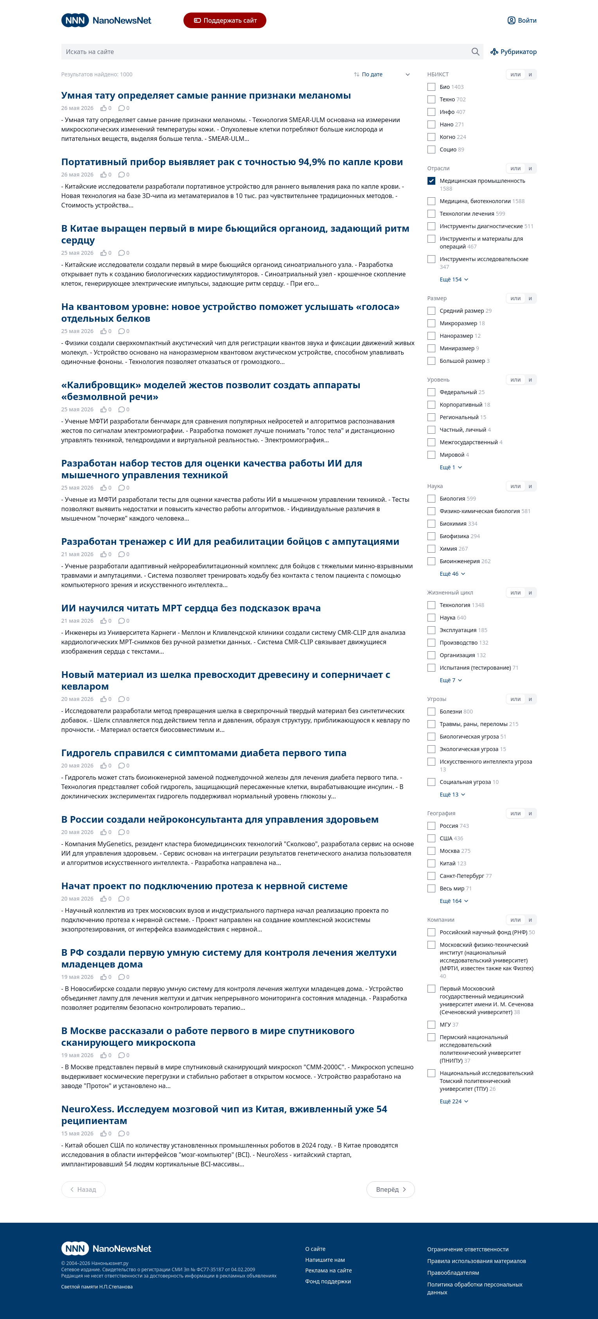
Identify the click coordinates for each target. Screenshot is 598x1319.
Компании (441, 919)
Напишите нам (325, 1259)
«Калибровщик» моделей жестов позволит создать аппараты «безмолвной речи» (211, 390)
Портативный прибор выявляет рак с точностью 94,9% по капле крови (232, 161)
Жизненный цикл (450, 592)
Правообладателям (453, 1272)
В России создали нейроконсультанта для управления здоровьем (220, 819)
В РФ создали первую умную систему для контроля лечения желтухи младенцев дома (229, 958)
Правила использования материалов (476, 1261)
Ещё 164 (454, 901)
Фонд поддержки (328, 1281)
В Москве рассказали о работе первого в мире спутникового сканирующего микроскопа (208, 1036)
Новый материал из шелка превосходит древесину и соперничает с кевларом (226, 680)
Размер (437, 298)
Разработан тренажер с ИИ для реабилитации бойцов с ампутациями (230, 541)
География (441, 813)
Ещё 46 (453, 573)
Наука (435, 486)
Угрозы (437, 699)
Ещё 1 (451, 467)
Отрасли (438, 168)
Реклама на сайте (328, 1270)
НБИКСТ (438, 74)
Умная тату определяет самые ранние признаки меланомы (206, 94)
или (515, 74)
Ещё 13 (453, 794)
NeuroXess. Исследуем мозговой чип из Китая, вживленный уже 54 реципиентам (224, 1114)
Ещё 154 (454, 279)
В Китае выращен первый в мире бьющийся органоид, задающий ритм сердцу (235, 234)
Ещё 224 (454, 1101)
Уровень (438, 379)
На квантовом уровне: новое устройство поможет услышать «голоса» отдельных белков (230, 312)
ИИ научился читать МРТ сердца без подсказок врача (191, 607)
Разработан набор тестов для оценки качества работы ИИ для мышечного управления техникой (212, 468)
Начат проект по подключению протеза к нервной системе (204, 885)
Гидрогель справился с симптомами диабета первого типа (204, 752)
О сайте (315, 1248)
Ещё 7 (451, 680)
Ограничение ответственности (468, 1249)
